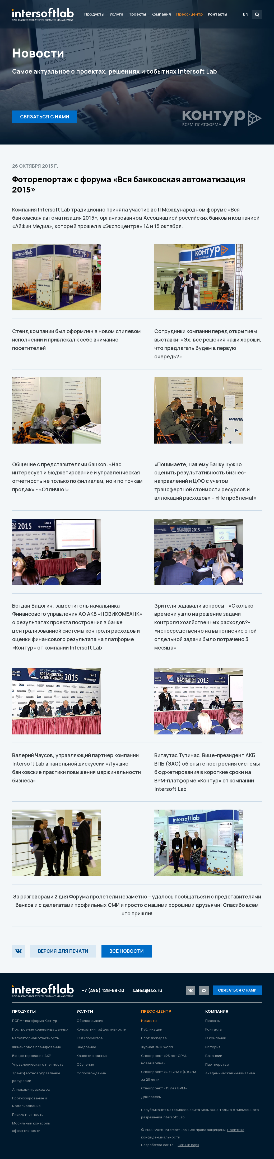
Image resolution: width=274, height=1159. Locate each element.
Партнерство (217, 1064)
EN (245, 14)
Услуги (116, 14)
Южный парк (188, 1144)
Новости (149, 1020)
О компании (215, 1038)
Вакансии (213, 1055)
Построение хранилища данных (40, 1029)
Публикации (151, 1029)
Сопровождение (91, 1073)
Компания (161, 14)
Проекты (137, 14)
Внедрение (86, 1047)
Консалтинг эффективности (101, 1029)
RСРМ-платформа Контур (34, 1020)
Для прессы (151, 1096)
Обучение (85, 1064)
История (212, 1047)
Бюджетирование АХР (31, 1055)
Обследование (90, 1020)
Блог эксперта (154, 1038)
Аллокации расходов (31, 1089)
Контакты (217, 14)
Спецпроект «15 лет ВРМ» (164, 1088)
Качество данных (92, 1055)
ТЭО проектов (90, 1038)
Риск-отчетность (27, 1114)
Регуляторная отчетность (35, 1038)
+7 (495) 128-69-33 (103, 990)
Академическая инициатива (230, 1073)
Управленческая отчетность (37, 1064)
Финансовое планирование (36, 1047)
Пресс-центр (189, 14)
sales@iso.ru (147, 990)
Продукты (94, 14)
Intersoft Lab (43, 14)
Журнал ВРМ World (157, 1047)
